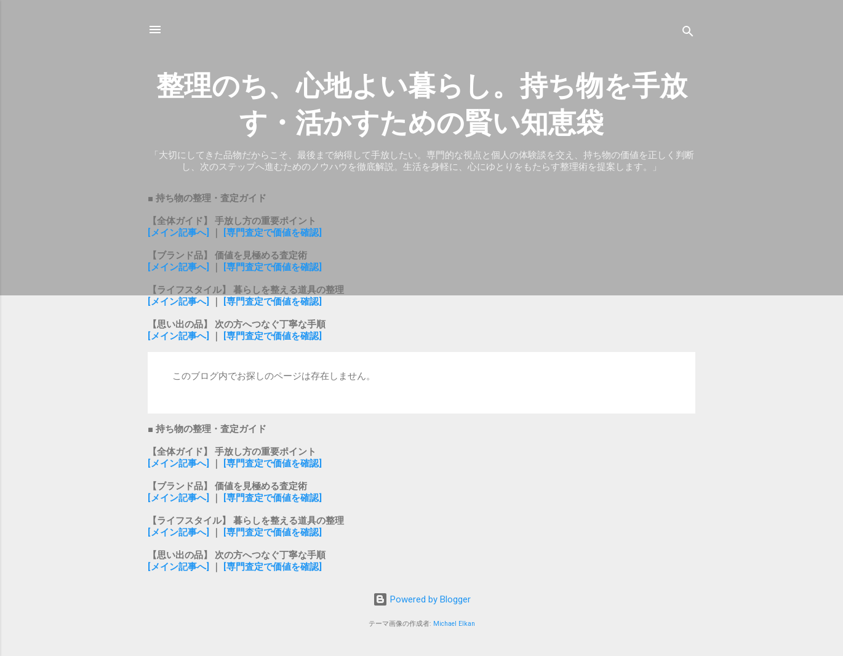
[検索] (688, 33)
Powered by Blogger (422, 599)
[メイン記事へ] (178, 232)
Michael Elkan (454, 624)
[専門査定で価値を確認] (272, 232)
